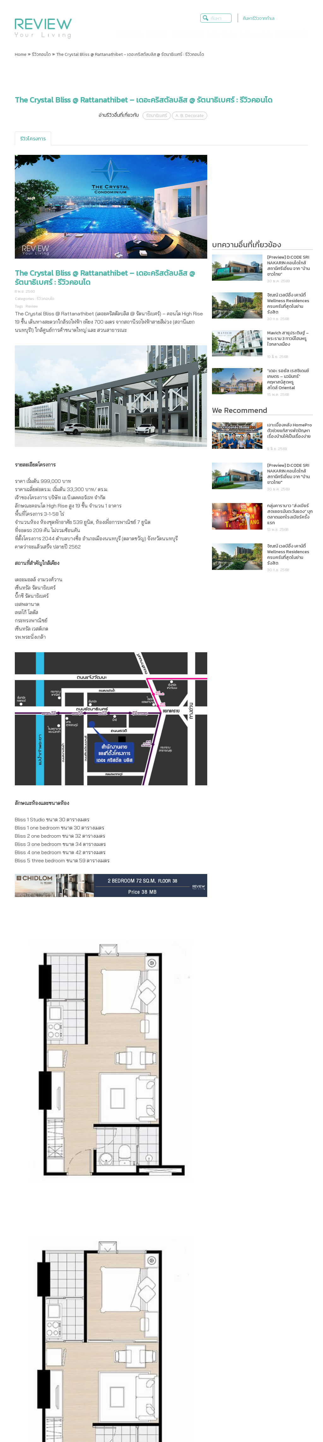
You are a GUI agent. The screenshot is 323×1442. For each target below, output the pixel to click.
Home (20, 54)
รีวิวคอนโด (41, 54)
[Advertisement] (161, 76)
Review (32, 306)
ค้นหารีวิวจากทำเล (258, 18)
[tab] (33, 138)
